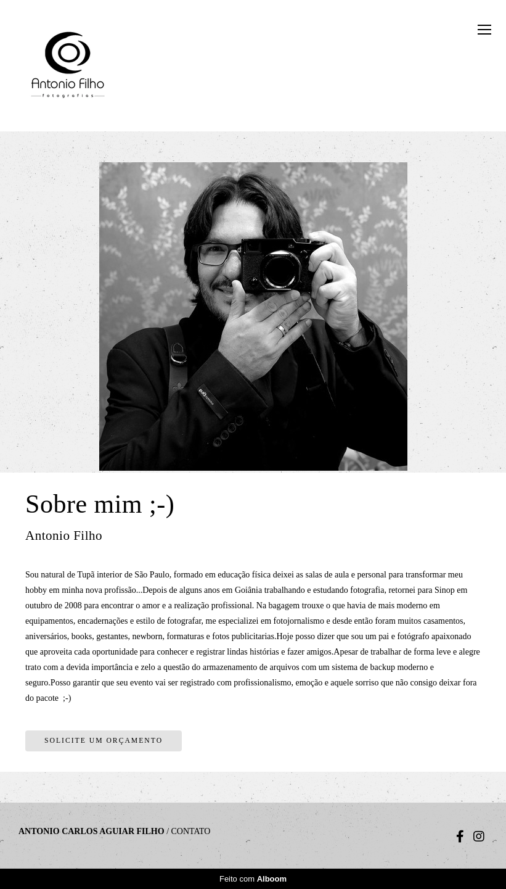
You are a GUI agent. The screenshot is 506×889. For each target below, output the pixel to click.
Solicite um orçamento (103, 741)
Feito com (253, 878)
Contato (191, 831)
